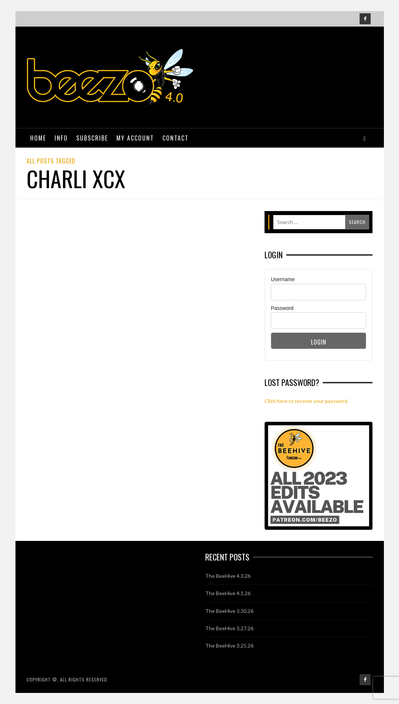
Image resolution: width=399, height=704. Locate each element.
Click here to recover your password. (307, 401)
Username (283, 279)
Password (282, 308)
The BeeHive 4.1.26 (228, 593)
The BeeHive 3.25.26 (229, 645)
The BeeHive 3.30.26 (229, 611)
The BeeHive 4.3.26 (228, 576)
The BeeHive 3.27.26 (229, 628)
